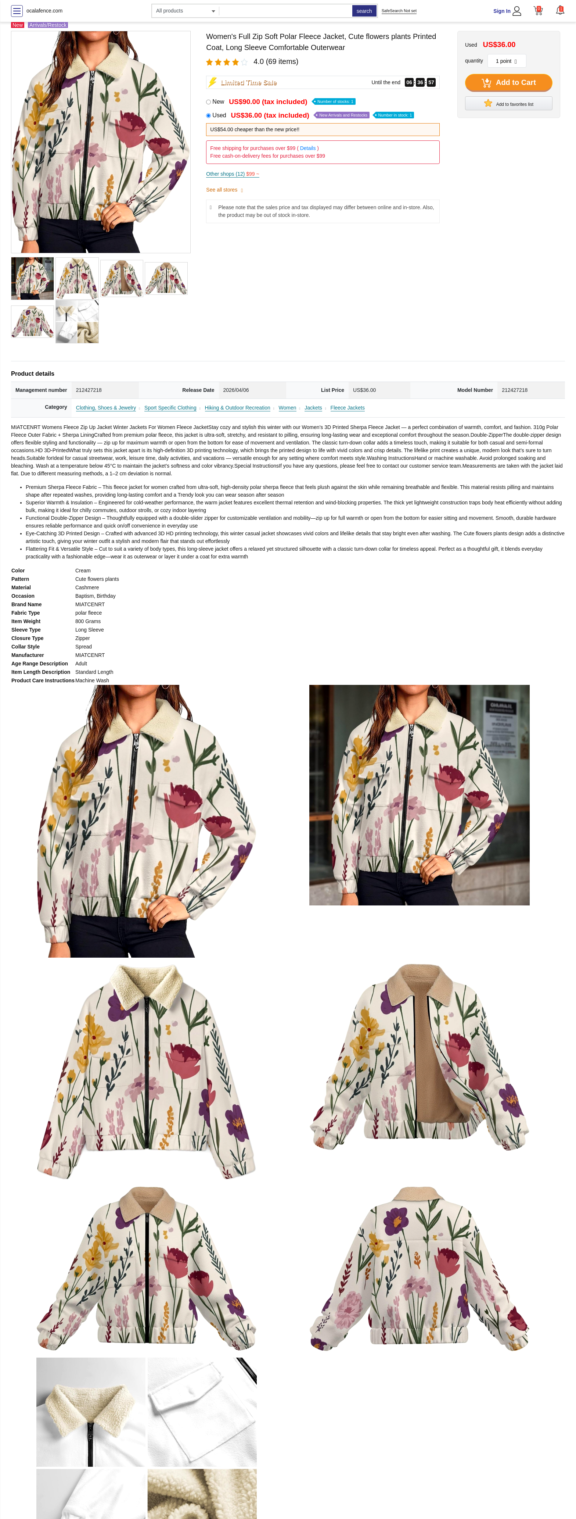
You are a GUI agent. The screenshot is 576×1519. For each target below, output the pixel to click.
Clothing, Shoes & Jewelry (106, 408)
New (283, 102)
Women (287, 408)
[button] (560, 10)
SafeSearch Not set (399, 10)
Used (313, 115)
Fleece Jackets (348, 408)
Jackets (313, 408)
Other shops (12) (232, 174)
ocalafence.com (44, 11)
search (364, 11)
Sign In (502, 11)
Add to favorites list (508, 103)
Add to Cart (509, 83)
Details (308, 148)
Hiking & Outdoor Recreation (237, 408)
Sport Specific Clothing (170, 408)
